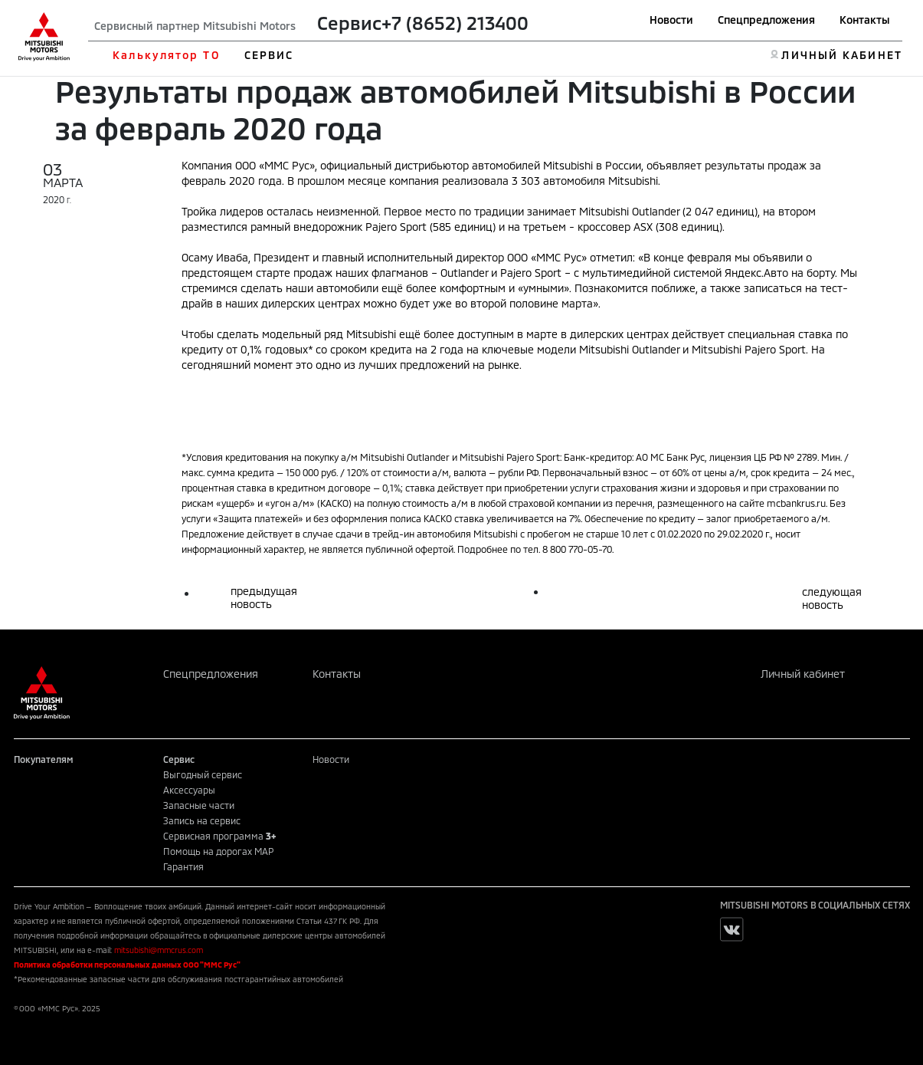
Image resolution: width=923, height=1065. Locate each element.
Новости (671, 19)
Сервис (349, 23)
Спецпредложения (766, 19)
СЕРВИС (269, 54)
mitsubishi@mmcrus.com (158, 950)
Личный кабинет (803, 673)
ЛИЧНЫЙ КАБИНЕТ (841, 54)
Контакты (865, 19)
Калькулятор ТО (166, 54)
